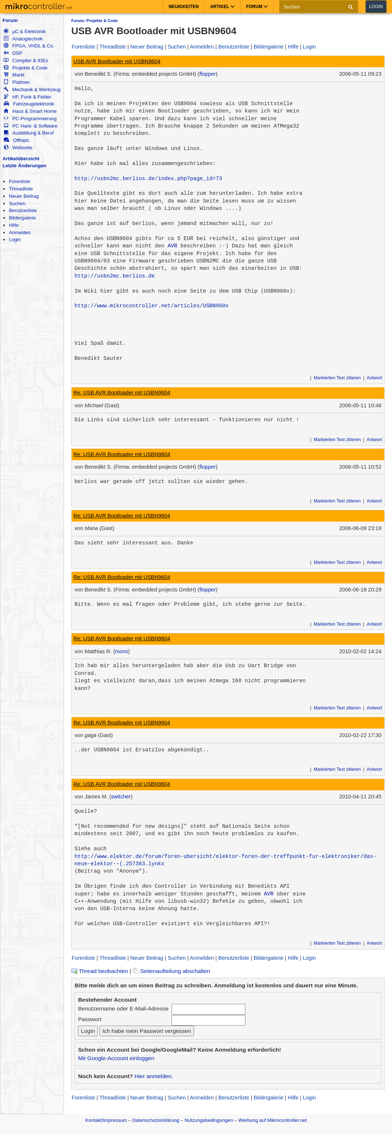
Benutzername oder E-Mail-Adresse (123, 1008)
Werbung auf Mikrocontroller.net (272, 1120)
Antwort (374, 377)
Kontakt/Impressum (106, 1120)
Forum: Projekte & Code (94, 20)
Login (376, 6)
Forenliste (19, 181)
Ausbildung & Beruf (29, 133)
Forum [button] (257, 6)
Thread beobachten (99, 971)
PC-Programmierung (30, 118)
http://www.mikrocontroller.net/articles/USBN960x (152, 306)
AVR (172, 246)
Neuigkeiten (184, 6)
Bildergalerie (22, 218)
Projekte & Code (25, 68)
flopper (207, 74)
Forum (10, 20)
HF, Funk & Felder (27, 97)
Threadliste (21, 189)
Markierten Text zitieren (337, 377)
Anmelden (19, 232)
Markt (14, 75)
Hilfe (13, 225)
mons (121, 651)
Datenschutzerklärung (155, 1120)
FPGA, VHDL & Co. (29, 46)
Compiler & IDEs (26, 60)
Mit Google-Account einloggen (116, 1058)
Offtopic (16, 140)
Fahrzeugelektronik (29, 104)
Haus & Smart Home (30, 111)
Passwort (89, 1019)
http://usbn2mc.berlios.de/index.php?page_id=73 (148, 178)
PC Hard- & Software (30, 126)
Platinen (17, 82)
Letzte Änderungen (24, 165)
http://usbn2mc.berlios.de (115, 276)
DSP (13, 53)
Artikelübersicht (21, 158)
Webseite (18, 147)
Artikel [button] (222, 6)
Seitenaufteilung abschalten (171, 971)
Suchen (17, 203)
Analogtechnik (23, 39)
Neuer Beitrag (24, 196)
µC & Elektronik (25, 31)
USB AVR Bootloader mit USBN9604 (117, 61)
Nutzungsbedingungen (209, 1120)
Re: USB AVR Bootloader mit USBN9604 (121, 393)
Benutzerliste (23, 210)
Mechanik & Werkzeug (32, 89)
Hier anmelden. (153, 1076)
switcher (120, 796)
